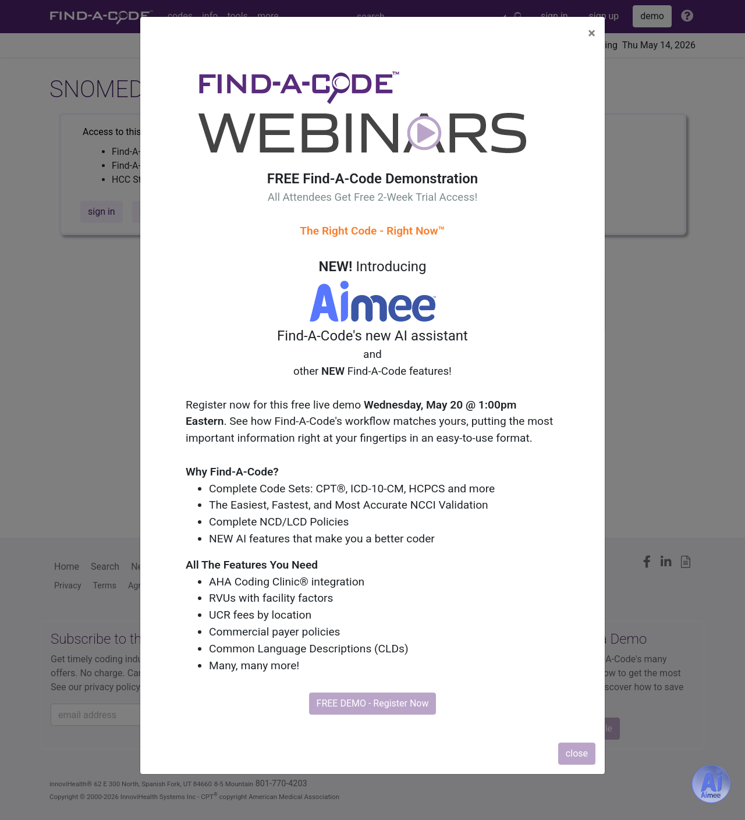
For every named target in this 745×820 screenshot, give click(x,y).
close (577, 753)
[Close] (592, 33)
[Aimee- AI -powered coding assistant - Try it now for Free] (711, 784)
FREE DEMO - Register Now (373, 703)
